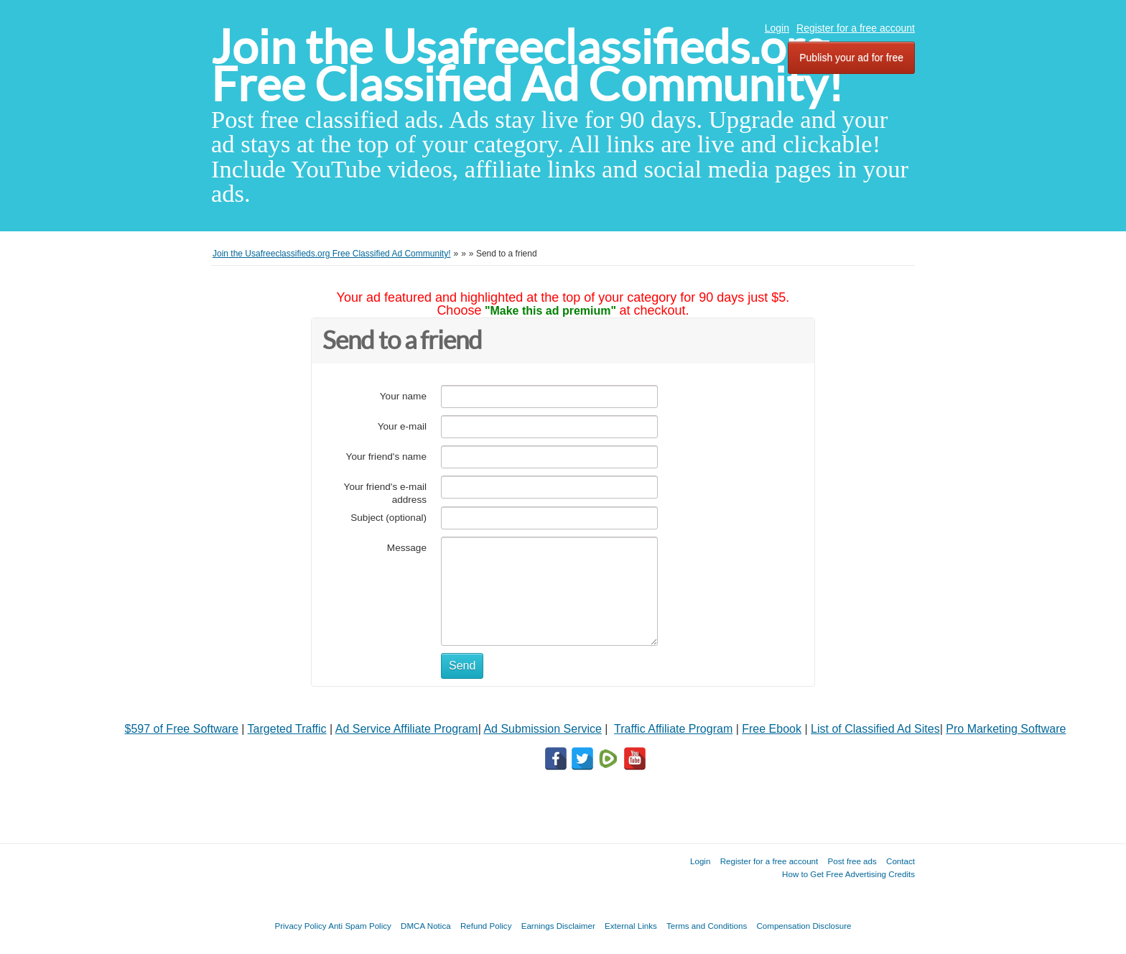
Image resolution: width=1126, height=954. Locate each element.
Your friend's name (386, 456)
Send (462, 665)
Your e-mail (402, 426)
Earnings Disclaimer (558, 925)
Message (407, 547)
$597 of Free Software (181, 729)
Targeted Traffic (287, 729)
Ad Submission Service (542, 729)
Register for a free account (855, 28)
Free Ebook (771, 729)
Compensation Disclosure (803, 925)
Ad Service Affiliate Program (406, 729)
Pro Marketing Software (1006, 729)
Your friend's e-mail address (385, 493)
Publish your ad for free (851, 57)
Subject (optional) (388, 517)
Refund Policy (486, 925)
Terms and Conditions (706, 925)
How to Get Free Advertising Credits (848, 874)
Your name (403, 396)
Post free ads (851, 861)
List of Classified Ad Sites (875, 729)
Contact (900, 861)
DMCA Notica (426, 925)
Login (777, 28)
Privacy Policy (300, 925)
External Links (631, 925)
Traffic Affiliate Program (673, 729)
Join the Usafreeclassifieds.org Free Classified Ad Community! (527, 66)
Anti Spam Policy (359, 925)
